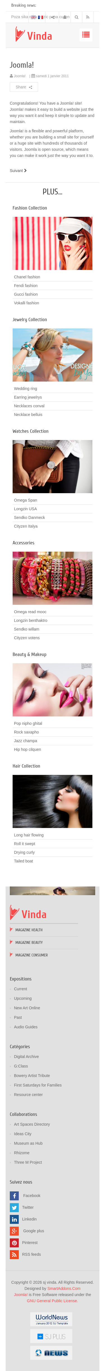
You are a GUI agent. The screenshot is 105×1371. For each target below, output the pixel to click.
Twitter (28, 1207)
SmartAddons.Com (63, 1288)
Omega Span (25, 500)
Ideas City (22, 1134)
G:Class (21, 1066)
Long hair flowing (29, 835)
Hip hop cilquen (27, 749)
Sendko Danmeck (29, 517)
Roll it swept (24, 843)
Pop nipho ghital (28, 723)
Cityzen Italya (26, 526)
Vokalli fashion (26, 303)
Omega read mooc (30, 612)
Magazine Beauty (29, 942)
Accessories (23, 543)
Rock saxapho (26, 732)
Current (20, 989)
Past (18, 1017)
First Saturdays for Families (38, 1085)
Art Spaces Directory (32, 1124)
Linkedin (29, 1219)
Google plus (33, 1231)
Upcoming (23, 998)
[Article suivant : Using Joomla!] (19, 170)
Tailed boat (23, 861)
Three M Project (28, 1162)
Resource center (28, 1094)
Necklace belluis (28, 414)
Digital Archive (26, 1056)
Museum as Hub (28, 1143)
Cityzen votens (27, 638)
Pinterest (30, 1242)
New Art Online (27, 1008)
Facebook (31, 1195)
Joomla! (22, 65)
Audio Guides (26, 1027)
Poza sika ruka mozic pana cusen (40, 17)
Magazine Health (29, 930)
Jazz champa (25, 741)
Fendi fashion (26, 285)
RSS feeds (31, 1254)
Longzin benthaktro (30, 620)
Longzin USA (25, 509)
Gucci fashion (26, 294)
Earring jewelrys (28, 397)
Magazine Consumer (31, 955)
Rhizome (21, 1153)
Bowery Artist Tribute (32, 1075)
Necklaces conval (29, 406)
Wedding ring (25, 388)
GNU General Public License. (52, 1301)
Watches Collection (30, 431)
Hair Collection (26, 766)
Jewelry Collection (30, 320)
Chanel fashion (27, 277)
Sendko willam (26, 629)
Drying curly (24, 852)
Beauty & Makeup (29, 654)
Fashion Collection (30, 208)
